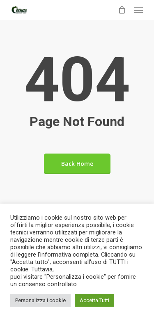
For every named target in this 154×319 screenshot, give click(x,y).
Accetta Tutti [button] (94, 300)
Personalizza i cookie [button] (40, 300)
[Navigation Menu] (138, 10)
